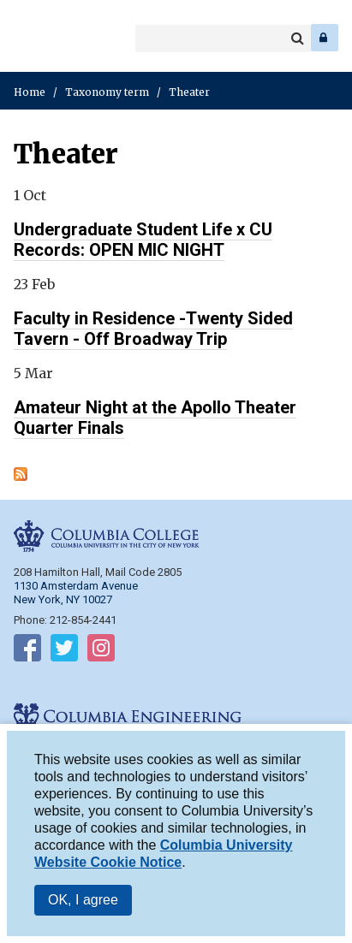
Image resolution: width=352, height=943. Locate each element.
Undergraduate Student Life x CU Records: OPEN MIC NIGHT (143, 239)
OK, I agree (83, 903)
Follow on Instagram (101, 651)
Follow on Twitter (64, 651)
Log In (324, 37)
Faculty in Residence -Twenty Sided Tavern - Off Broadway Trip (153, 328)
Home (29, 92)
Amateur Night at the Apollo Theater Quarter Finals (155, 417)
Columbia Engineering (51, 37)
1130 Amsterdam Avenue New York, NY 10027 (76, 592)
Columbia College (27, 37)
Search (297, 38)
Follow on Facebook (27, 651)
